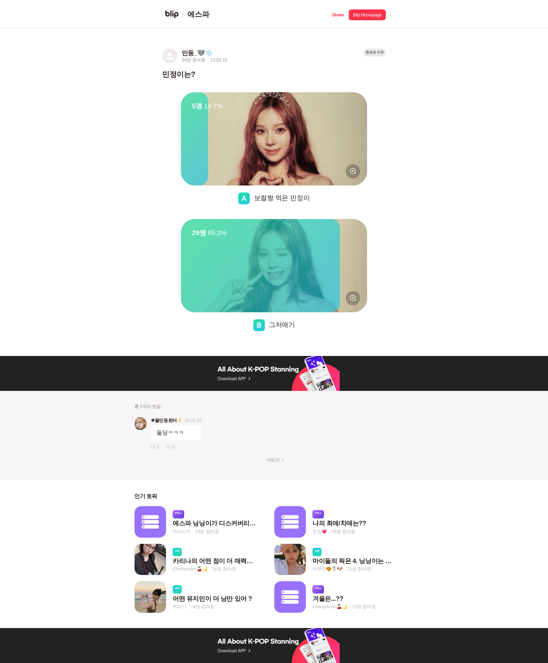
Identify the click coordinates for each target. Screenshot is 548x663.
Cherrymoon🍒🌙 (190, 569)
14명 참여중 (203, 606)
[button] (338, 14)
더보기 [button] (272, 459)
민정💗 (319, 531)
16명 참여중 (224, 569)
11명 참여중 (359, 569)
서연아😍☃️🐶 (327, 569)
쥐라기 (179, 606)
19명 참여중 (207, 531)
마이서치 (181, 531)
